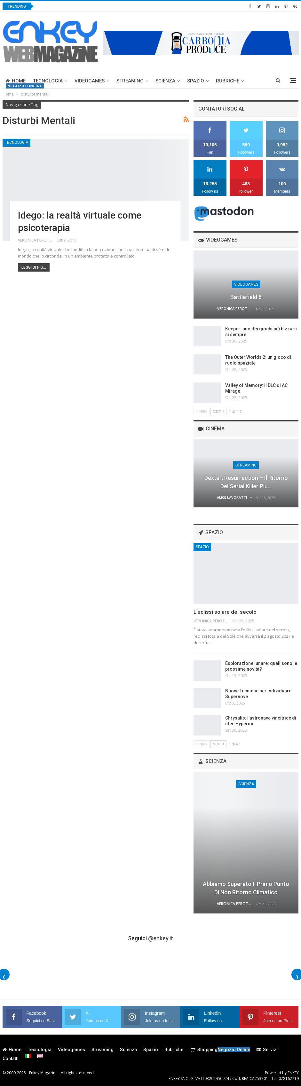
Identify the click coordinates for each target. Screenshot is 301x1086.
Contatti (11, 1058)
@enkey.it (160, 938)
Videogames (90, 81)
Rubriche (227, 81)
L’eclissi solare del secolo (225, 612)
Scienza (165, 81)
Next (218, 411)
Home (15, 81)
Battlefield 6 (246, 297)
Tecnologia (48, 81)
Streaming (130, 81)
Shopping (220, 1049)
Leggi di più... (33, 267)
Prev (201, 411)
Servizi (267, 1049)
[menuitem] (28, 1056)
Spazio (195, 81)
